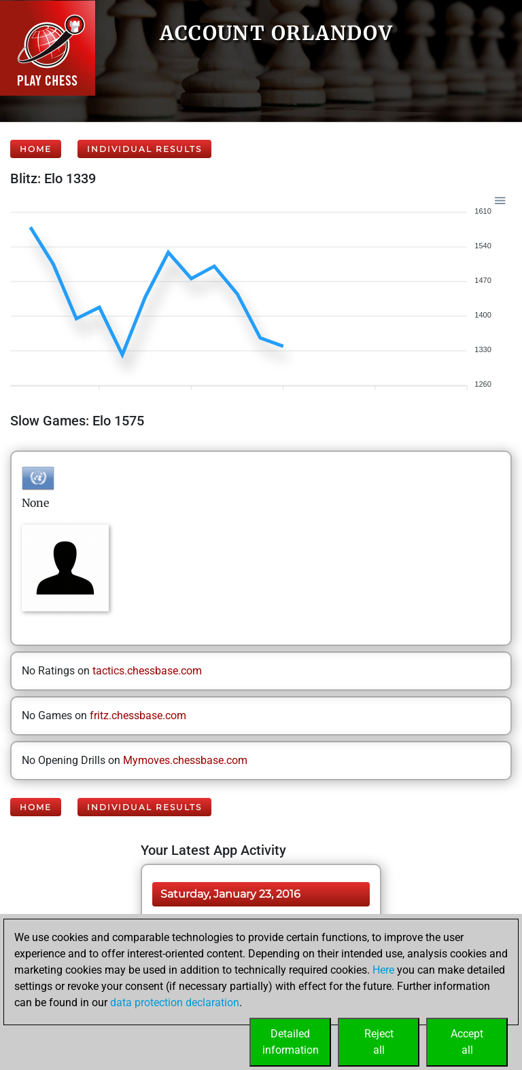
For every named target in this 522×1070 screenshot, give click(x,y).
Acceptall (467, 1041)
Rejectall (379, 1041)
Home (36, 149)
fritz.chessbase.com (138, 715)
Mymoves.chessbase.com (185, 760)
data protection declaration (174, 1002)
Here (383, 969)
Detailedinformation (290, 1041)
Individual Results (144, 149)
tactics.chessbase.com (147, 670)
